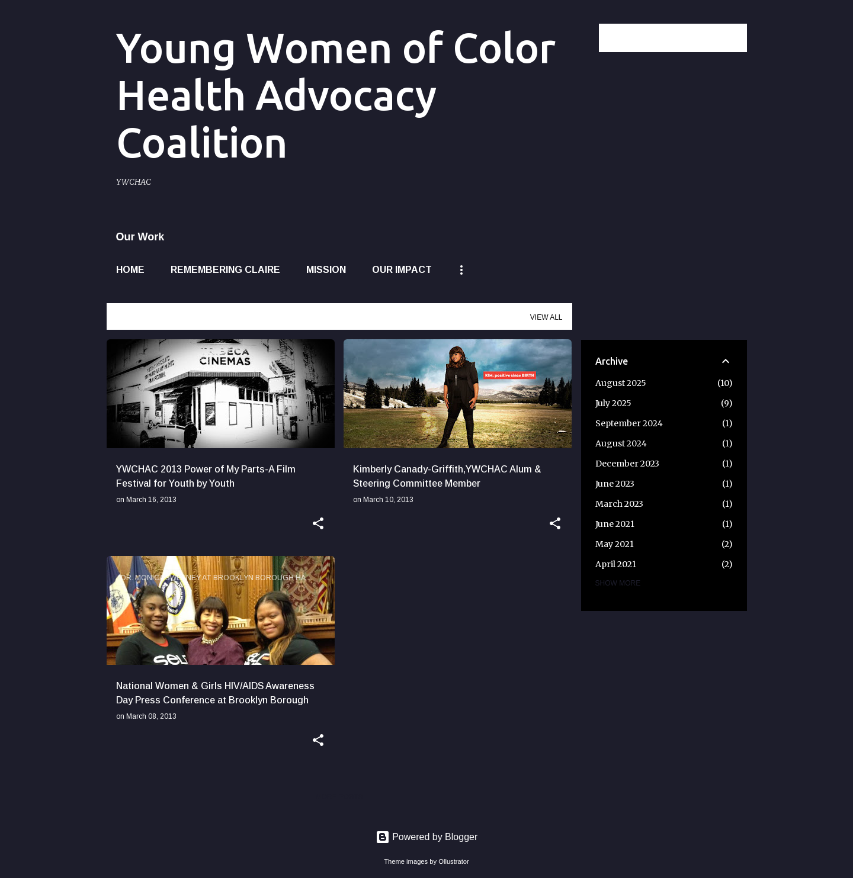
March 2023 (619, 504)
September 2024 (629, 423)
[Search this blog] (685, 38)
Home (130, 270)
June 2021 (614, 524)
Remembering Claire (225, 270)
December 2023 (627, 463)
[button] (318, 524)
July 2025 (613, 403)
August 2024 (621, 443)
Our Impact (402, 270)
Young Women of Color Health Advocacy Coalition (336, 94)
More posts (339, 797)
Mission (326, 270)
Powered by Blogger (427, 837)
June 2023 (614, 483)
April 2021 (615, 564)
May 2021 (614, 544)
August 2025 (620, 383)
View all (546, 317)
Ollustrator (453, 861)
